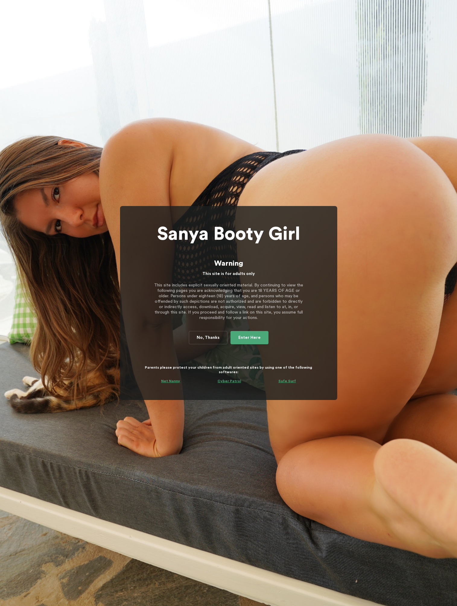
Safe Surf (287, 381)
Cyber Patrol (229, 381)
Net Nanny (170, 381)
